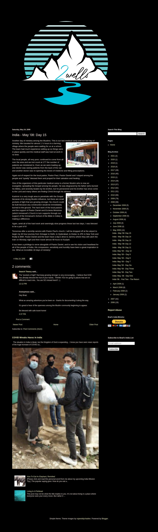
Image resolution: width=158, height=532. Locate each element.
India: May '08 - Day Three (123, 269)
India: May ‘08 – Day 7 (121, 262)
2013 (113, 184)
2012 (113, 188)
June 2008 (117, 226)
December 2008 (119, 205)
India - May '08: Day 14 (121, 237)
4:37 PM (22, 314)
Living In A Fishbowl (35, 491)
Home (55, 325)
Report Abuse (115, 310)
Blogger (105, 519)
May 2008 (117, 230)
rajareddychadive (84, 519)
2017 (113, 170)
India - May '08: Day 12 (121, 244)
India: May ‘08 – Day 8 (121, 258)
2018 (113, 167)
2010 (113, 195)
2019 (113, 163)
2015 (113, 177)
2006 (113, 302)
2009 (113, 199)
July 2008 (117, 223)
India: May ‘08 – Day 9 (121, 254)
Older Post (93, 325)
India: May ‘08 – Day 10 (122, 251)
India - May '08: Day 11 (121, 247)
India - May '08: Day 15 (121, 233)
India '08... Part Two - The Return (125, 279)
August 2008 (118, 219)
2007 (113, 299)
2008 (113, 202)
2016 (113, 174)
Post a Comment (22, 319)
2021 (113, 156)
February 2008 (119, 291)
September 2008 (120, 216)
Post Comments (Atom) (32, 329)
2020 (113, 160)
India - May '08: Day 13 (121, 240)
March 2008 (118, 287)
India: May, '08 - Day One (122, 276)
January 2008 (118, 294)
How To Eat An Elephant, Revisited (41, 477)
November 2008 (119, 209)
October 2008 (118, 212)
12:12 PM (23, 284)
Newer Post (17, 325)
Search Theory (25, 272)
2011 (113, 191)
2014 (113, 181)
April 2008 (117, 284)
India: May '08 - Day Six (122, 265)
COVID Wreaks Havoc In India (27, 337)
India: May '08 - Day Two (122, 272)
